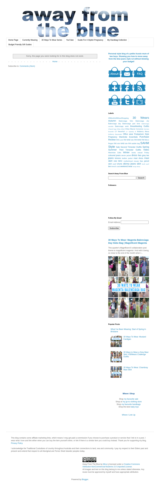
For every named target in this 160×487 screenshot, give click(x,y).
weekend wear (126, 166)
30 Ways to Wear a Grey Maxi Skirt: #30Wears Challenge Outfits (135, 354)
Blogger (85, 479)
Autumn (112, 121)
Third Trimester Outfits (130, 150)
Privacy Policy (17, 443)
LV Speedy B (131, 131)
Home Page (13, 40)
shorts (119, 164)
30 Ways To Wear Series (52, 40)
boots (134, 153)
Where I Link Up (128, 415)
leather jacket (127, 158)
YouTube (70, 40)
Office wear (128, 134)
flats (139, 155)
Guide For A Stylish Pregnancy (90, 40)
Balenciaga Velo (126, 121)
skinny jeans (129, 163)
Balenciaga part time (131, 124)
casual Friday (143, 153)
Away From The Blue (91, 464)
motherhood (128, 161)
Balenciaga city (142, 121)
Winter (126, 152)
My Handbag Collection (117, 40)
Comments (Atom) (27, 66)
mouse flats (138, 161)
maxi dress (138, 158)
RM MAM (137, 140)
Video (146, 149)
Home (54, 61)
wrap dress (136, 166)
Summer (112, 149)
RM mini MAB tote (121, 143)
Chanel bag (112, 129)
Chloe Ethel (121, 129)
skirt (139, 163)
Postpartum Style (141, 134)
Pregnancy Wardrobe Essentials (123, 137)
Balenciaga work (122, 126)
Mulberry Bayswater (115, 134)
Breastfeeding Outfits (139, 126)
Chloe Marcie (130, 129)
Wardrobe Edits (114, 153)
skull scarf (145, 164)
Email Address (114, 222)
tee (109, 166)
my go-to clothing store (132, 402)
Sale (118, 147)
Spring (145, 147)
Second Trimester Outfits (131, 147)
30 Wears (141, 117)
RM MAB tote (129, 140)
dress (134, 155)
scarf (114, 164)
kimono (118, 158)
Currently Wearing (29, 40)
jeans (111, 158)
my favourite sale (131, 399)
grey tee (145, 155)
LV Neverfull (120, 131)
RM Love (119, 140)
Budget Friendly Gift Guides (20, 44)
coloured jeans (114, 155)
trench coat (115, 166)
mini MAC (118, 161)
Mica (105, 464)
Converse (139, 129)
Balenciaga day (114, 124)
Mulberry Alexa (143, 131)
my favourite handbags (131, 404)
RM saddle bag (134, 143)
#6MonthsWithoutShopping (118, 118)
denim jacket (126, 155)
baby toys (135, 407)
